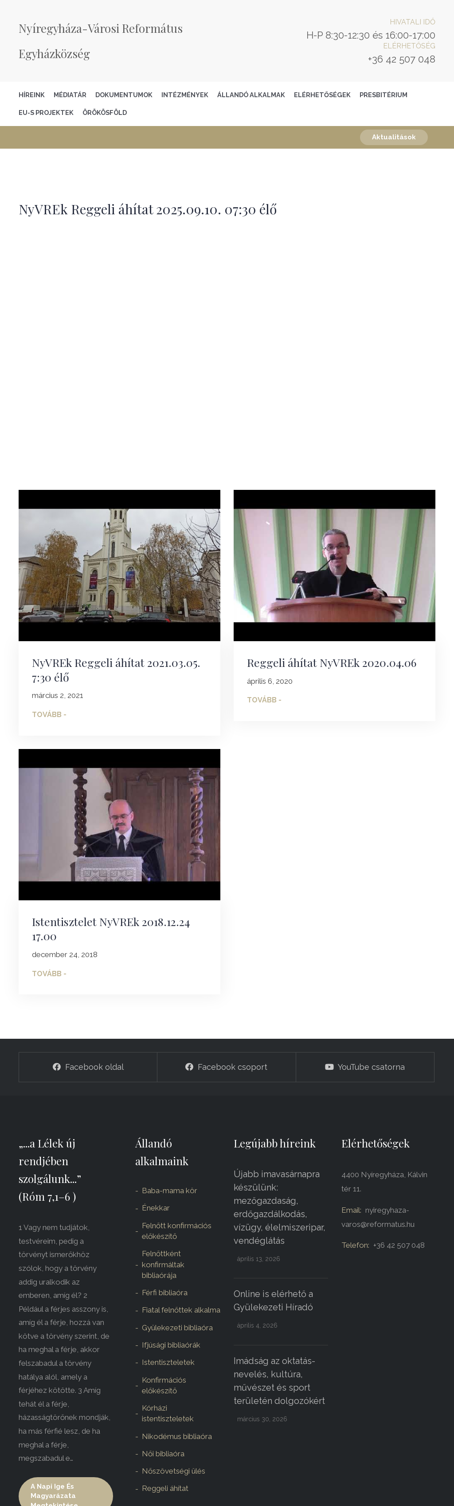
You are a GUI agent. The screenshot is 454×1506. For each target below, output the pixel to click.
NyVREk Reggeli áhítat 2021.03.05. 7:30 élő (116, 669)
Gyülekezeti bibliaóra (177, 1327)
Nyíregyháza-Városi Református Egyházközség (101, 40)
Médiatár (70, 95)
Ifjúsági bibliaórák (171, 1344)
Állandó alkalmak (251, 95)
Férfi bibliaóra (165, 1292)
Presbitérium (383, 95)
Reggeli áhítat (165, 1488)
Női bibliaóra (163, 1453)
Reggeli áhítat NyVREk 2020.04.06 (331, 662)
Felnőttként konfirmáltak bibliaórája (163, 1264)
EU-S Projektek (46, 112)
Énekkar (156, 1207)
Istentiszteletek (168, 1362)
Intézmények (184, 95)
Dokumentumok (124, 95)
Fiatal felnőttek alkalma (181, 1309)
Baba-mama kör (169, 1190)
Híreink (32, 95)
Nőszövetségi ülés (173, 1471)
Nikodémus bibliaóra (177, 1436)
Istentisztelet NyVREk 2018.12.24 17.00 (111, 928)
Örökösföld (104, 112)
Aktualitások (394, 137)
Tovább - (49, 714)
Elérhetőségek (322, 95)
